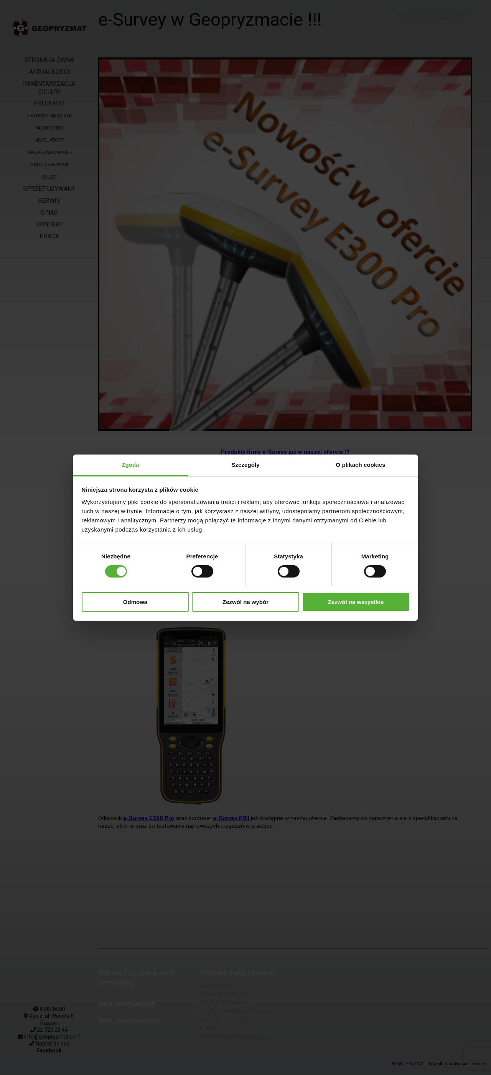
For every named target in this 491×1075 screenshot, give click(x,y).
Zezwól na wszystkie (356, 602)
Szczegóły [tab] (245, 464)
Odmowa (135, 602)
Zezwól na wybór (245, 602)
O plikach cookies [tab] (360, 464)
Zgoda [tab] (130, 464)
